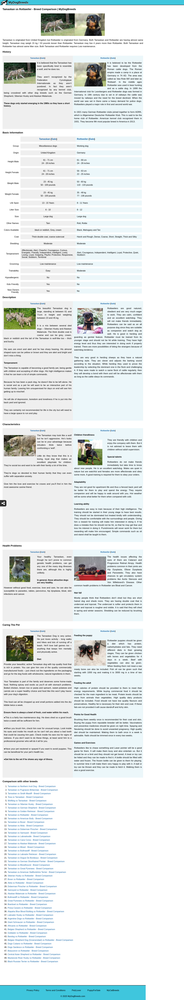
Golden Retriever (155, 80)
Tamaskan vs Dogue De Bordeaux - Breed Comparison (32, 858)
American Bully (154, 101)
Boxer (150, 106)
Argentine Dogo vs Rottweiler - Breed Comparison (30, 919)
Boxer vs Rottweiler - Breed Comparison (26, 879)
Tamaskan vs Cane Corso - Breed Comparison (29, 840)
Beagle (150, 117)
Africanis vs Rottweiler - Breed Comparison (27, 926)
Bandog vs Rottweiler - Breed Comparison (27, 936)
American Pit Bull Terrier (158, 112)
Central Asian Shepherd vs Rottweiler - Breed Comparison (34, 954)
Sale (43, 58)
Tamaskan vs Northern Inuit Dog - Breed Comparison (32, 786)
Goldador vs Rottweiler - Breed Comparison (27, 933)
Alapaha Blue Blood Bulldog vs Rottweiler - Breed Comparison (36, 911)
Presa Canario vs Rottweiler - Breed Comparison (30, 908)
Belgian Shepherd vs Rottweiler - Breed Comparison (31, 929)
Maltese (150, 64)
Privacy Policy (33, 990)
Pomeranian (152, 53)
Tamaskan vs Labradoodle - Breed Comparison (29, 836)
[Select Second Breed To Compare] (165, 19)
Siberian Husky (154, 37)
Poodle (150, 133)
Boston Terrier (153, 96)
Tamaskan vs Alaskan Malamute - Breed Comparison (32, 843)
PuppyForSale (93, 990)
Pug (149, 69)
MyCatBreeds (113, 990)
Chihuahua (152, 90)
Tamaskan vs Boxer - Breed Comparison (26, 822)
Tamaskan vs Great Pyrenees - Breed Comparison (30, 868)
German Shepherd (155, 74)
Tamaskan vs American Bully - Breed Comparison (30, 818)
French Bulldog (154, 58)
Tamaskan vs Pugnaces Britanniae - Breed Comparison (33, 790)
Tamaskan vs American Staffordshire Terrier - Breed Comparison (37, 872)
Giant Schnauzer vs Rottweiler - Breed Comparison (31, 922)
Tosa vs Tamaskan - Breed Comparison (25, 797)
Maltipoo (151, 139)
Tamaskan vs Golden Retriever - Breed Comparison (31, 811)
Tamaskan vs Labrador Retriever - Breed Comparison (32, 854)
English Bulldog (154, 47)
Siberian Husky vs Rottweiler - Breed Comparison (30, 876)
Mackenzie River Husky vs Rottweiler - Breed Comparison (34, 958)
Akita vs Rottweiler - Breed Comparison (25, 883)
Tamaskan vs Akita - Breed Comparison (25, 826)
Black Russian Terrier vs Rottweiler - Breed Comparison (33, 961)
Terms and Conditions (55, 990)
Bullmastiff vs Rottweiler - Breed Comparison (28, 897)
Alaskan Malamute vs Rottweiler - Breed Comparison (32, 894)
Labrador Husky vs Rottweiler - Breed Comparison (30, 915)
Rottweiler (105, 58)
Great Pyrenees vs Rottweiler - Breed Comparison (30, 901)
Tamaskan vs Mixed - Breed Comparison (26, 847)
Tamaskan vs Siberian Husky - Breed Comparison (30, 804)
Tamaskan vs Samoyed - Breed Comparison (28, 833)
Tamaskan (34, 58)
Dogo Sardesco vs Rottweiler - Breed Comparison (30, 947)
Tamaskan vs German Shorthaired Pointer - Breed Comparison (36, 861)
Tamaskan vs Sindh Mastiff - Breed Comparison (29, 793)
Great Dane (152, 128)
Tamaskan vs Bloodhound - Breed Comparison (29, 865)
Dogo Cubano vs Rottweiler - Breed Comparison (29, 944)
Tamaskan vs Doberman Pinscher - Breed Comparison (32, 829)
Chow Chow (152, 123)
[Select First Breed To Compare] (165, 14)
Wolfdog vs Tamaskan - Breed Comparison (27, 801)
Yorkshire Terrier (154, 42)
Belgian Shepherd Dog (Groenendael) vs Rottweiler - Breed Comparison (40, 940)
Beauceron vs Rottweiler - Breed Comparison (28, 951)
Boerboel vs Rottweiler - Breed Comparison (27, 904)
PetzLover (76, 990)
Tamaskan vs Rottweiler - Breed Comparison (28, 815)
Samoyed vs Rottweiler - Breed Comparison (27, 890)
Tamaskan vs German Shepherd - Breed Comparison (32, 808)
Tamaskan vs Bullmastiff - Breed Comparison (28, 851)
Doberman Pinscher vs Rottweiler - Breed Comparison (32, 886)
